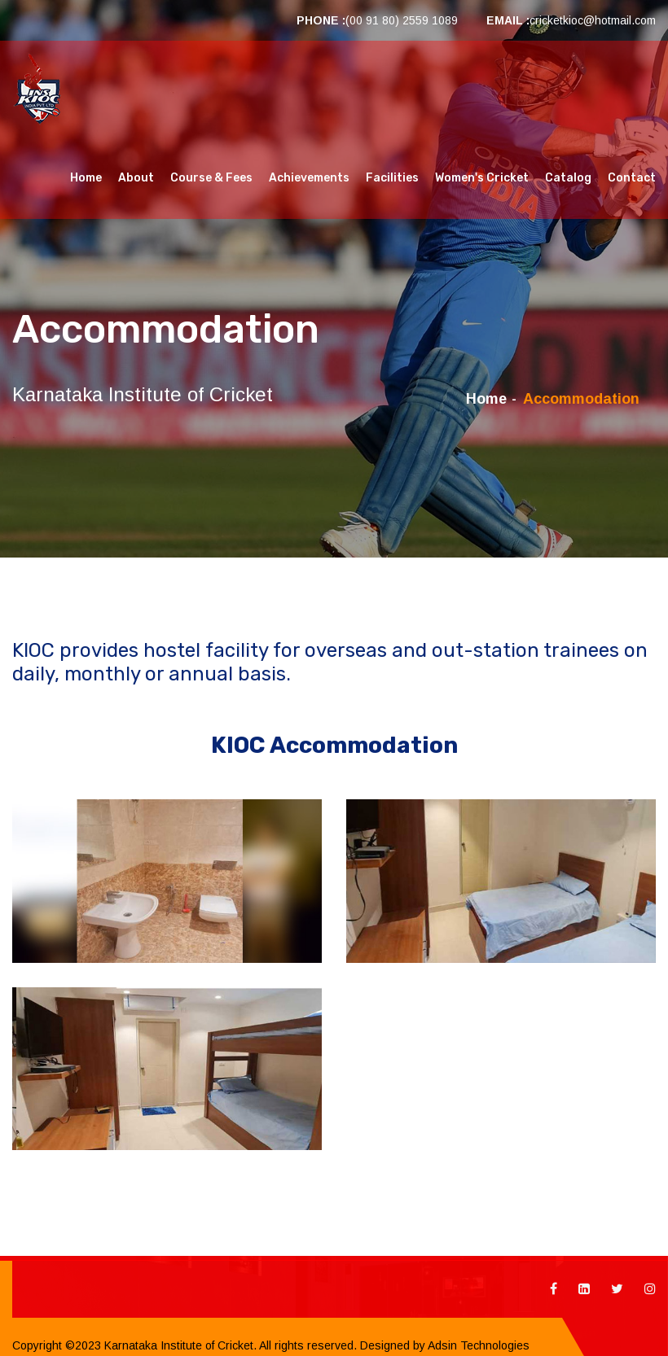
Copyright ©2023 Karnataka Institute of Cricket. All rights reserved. (184, 1345)
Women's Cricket (482, 178)
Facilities (392, 178)
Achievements (309, 178)
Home (86, 178)
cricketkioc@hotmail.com (593, 20)
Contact (632, 178)
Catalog (568, 178)
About (136, 178)
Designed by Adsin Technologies (443, 1345)
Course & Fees (211, 178)
